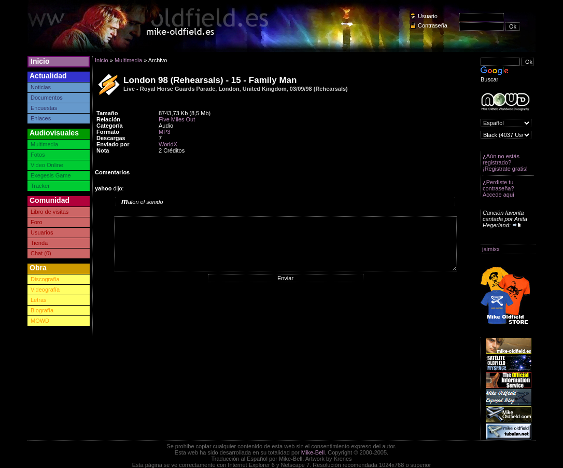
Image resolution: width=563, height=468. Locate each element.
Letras (39, 300)
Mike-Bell (313, 452)
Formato (107, 132)
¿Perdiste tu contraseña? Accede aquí (498, 188)
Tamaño (107, 113)
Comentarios (112, 172)
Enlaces (41, 118)
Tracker (40, 186)
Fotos (38, 155)
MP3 (165, 132)
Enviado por (113, 144)
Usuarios (42, 232)
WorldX (168, 144)
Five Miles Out (177, 119)
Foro (37, 222)
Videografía (45, 289)
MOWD (40, 321)
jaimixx (491, 249)
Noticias (41, 87)
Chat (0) (41, 253)
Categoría (109, 125)
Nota (102, 150)
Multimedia (44, 144)
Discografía (45, 279)
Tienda (39, 243)
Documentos (47, 97)
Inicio (40, 61)
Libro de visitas (49, 212)
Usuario (428, 16)
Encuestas (44, 108)
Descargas (110, 138)
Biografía (42, 310)
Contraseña (432, 25)
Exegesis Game (51, 175)
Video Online (47, 165)
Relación (108, 119)
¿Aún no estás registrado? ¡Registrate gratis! (505, 162)
